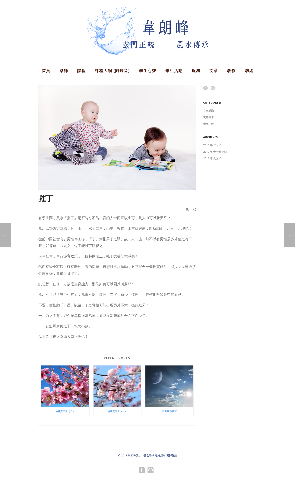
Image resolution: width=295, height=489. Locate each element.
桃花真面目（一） (117, 411)
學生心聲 (147, 70)
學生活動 (174, 70)
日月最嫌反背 (169, 411)
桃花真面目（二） (65, 411)
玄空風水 (208, 117)
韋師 (63, 70)
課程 (81, 70)
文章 (213, 70)
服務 (196, 70)
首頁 (46, 70)
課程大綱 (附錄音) (112, 70)
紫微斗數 (208, 124)
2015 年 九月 (211, 158)
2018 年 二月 (211, 145)
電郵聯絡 (171, 455)
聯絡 (249, 70)
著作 (231, 70)
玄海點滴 (208, 110)
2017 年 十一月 (212, 151)
